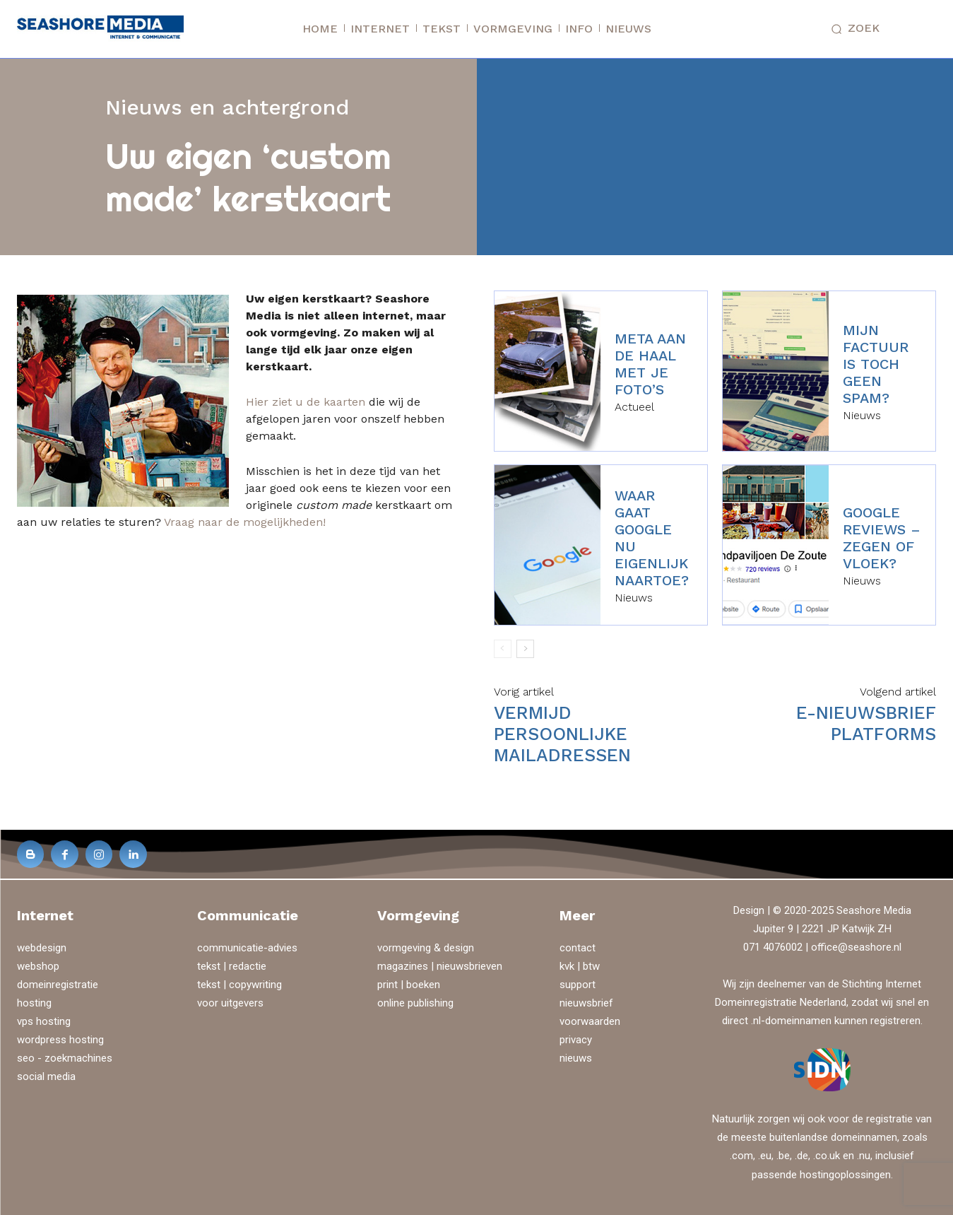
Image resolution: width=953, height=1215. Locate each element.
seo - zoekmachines (64, 1058)
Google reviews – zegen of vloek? (882, 538)
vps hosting (44, 1021)
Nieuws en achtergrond (227, 107)
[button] (852, 29)
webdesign (41, 947)
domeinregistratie (57, 984)
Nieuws (862, 415)
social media (46, 1076)
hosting (34, 1003)
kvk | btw (580, 966)
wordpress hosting (60, 1039)
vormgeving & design (425, 947)
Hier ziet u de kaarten (305, 402)
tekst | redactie (231, 966)
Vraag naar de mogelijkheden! (245, 522)
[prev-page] (502, 649)
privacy (576, 1039)
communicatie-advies (247, 947)
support (578, 984)
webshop (38, 966)
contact (578, 947)
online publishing (415, 1003)
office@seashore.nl (856, 947)
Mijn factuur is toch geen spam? (875, 364)
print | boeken (408, 984)
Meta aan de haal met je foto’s (650, 364)
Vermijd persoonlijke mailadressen (562, 734)
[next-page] (525, 649)
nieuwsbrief (586, 1003)
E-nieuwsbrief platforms (866, 723)
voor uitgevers (230, 1003)
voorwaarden (590, 1021)
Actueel (634, 407)
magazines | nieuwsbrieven (439, 966)
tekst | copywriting (239, 984)
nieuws (576, 1058)
